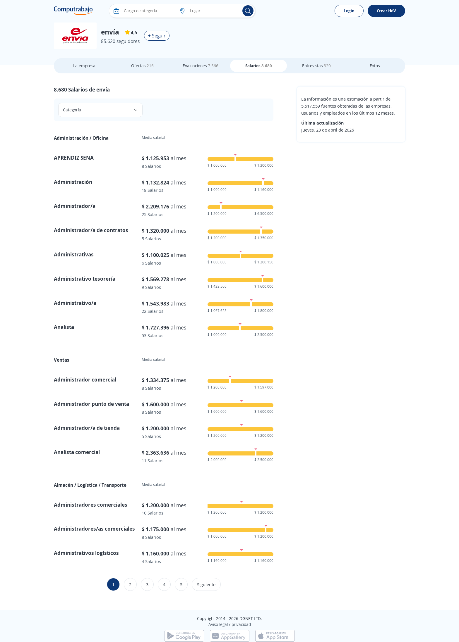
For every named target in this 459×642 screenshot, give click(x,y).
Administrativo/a (75, 302)
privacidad (241, 624)
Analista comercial (77, 451)
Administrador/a (74, 205)
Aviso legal (218, 624)
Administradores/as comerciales (94, 528)
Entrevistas (316, 65)
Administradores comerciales (90, 504)
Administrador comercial (85, 379)
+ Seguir (156, 35)
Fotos (375, 65)
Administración (73, 181)
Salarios (258, 65)
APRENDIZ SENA (74, 157)
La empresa (84, 65)
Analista (64, 326)
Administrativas (74, 254)
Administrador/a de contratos (91, 230)
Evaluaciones (200, 65)
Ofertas (142, 65)
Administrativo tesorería (84, 278)
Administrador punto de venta (91, 403)
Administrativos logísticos (86, 552)
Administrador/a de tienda (87, 427)
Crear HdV (386, 10)
